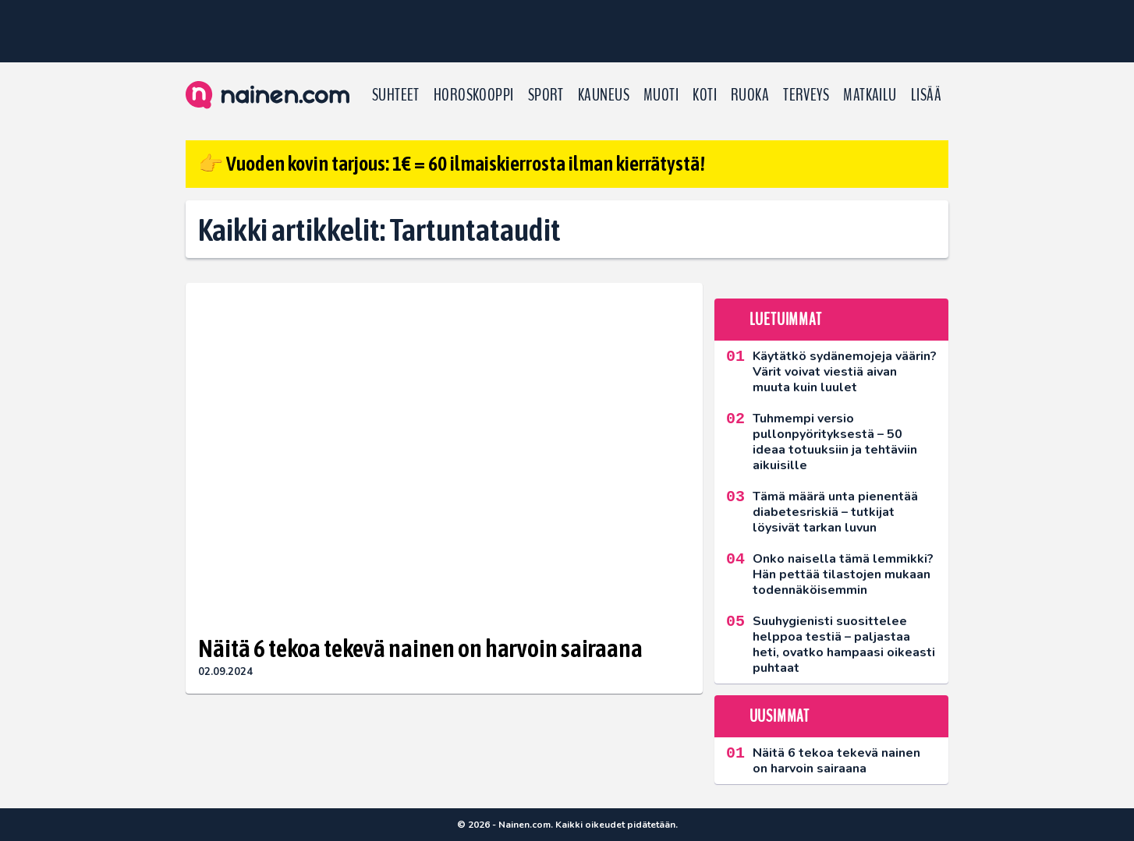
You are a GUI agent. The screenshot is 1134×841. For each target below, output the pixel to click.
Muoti (661, 95)
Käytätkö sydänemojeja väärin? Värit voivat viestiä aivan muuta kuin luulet (845, 372)
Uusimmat (780, 716)
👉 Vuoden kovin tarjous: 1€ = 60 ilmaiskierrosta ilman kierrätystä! (451, 163)
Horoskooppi (474, 95)
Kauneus (603, 95)
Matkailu (870, 95)
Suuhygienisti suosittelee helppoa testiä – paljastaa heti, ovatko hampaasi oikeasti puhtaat (844, 645)
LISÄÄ (926, 95)
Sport (546, 95)
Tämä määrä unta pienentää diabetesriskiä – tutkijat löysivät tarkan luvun (835, 512)
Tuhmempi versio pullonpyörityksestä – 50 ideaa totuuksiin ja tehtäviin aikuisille (835, 442)
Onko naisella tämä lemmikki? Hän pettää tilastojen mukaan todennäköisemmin (843, 574)
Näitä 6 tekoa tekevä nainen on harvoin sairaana (420, 648)
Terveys (806, 95)
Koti (705, 95)
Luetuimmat (786, 319)
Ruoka (750, 95)
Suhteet (396, 95)
